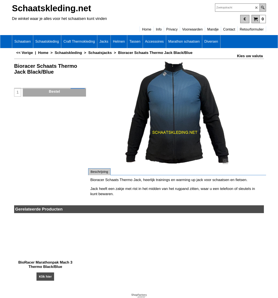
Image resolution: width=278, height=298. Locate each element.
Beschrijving (99, 171)
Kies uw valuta (250, 56)
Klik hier (45, 276)
